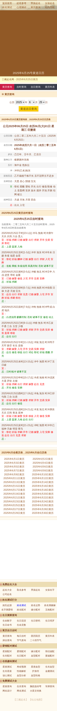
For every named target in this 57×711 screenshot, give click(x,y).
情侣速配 (49, 651)
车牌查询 (49, 686)
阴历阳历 (35, 636)
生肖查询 (21, 686)
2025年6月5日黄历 (14, 466)
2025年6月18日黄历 (43, 490)
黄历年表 (50, 87)
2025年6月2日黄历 (43, 459)
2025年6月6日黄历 (43, 466)
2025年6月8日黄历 (43, 470)
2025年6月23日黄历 (14, 501)
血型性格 (35, 675)
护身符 (35, 671)
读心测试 (7, 675)
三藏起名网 (8, 79)
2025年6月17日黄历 (14, 490)
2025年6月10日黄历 (43, 474)
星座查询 (7, 686)
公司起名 (7, 594)
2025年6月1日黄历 (14, 459)
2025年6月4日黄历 (43, 463)
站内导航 (50, 7)
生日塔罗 (49, 620)
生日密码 (35, 620)
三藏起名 (21, 699)
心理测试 (21, 7)
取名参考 (21, 590)
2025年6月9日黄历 (14, 474)
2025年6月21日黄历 (14, 497)
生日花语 (21, 620)
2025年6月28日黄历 (43, 509)
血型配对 (35, 655)
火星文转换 (35, 690)
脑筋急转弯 (35, 686)
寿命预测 (21, 666)
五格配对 (49, 609)
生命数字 (7, 620)
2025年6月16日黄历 (43, 486)
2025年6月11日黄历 (14, 478)
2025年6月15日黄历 (14, 486)
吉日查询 (35, 87)
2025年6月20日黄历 (43, 494)
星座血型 (35, 666)
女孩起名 (50, 3)
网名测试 (21, 690)
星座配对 (7, 651)
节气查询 (21, 640)
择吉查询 (7, 640)
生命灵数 (21, 625)
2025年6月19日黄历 (14, 494)
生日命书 (7, 625)
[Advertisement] (28, 41)
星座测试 (7, 666)
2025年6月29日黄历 (14, 513)
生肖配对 (7, 655)
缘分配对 (35, 609)
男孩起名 (35, 3)
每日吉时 (21, 636)
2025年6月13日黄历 (14, 482)
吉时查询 (21, 87)
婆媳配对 (49, 655)
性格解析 (21, 671)
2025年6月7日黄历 (14, 470)
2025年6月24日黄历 (43, 501)
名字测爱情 (7, 609)
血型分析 (21, 675)
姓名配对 (21, 609)
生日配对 (21, 655)
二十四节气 (35, 640)
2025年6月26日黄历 (43, 505)
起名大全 (7, 590)
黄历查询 (35, 7)
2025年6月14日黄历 (43, 482)
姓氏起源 (7, 605)
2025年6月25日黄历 (14, 505)
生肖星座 (7, 671)
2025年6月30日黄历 (43, 513)
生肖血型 (49, 666)
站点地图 (36, 699)
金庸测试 (49, 671)
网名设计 (7, 690)
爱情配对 (21, 651)
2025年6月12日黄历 (43, 478)
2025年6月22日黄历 (43, 497)
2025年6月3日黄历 (14, 463)
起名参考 (21, 3)
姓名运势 (35, 605)
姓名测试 (7, 7)
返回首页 (7, 3)
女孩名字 (49, 590)
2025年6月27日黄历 (14, 509)
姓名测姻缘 (50, 605)
